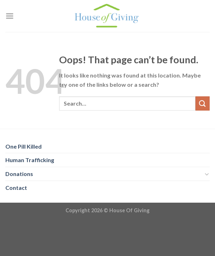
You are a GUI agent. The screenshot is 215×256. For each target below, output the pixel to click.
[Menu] (9, 16)
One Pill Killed (23, 146)
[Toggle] (207, 174)
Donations (19, 173)
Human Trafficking (29, 159)
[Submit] (202, 103)
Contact (16, 187)
